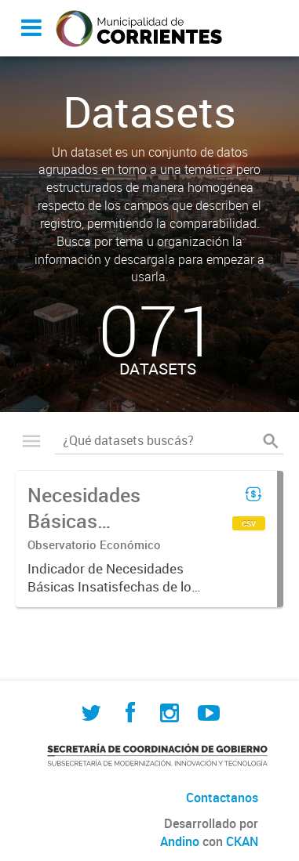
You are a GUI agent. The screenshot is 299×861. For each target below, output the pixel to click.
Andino (179, 841)
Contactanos (222, 797)
